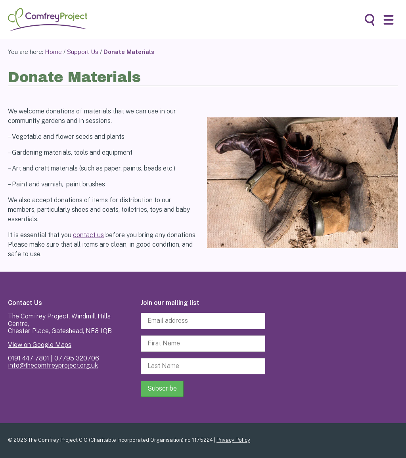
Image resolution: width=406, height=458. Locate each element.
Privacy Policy (233, 440)
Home (53, 51)
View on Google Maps (39, 345)
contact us (88, 235)
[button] (388, 19)
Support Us (82, 51)
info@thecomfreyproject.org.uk (53, 365)
